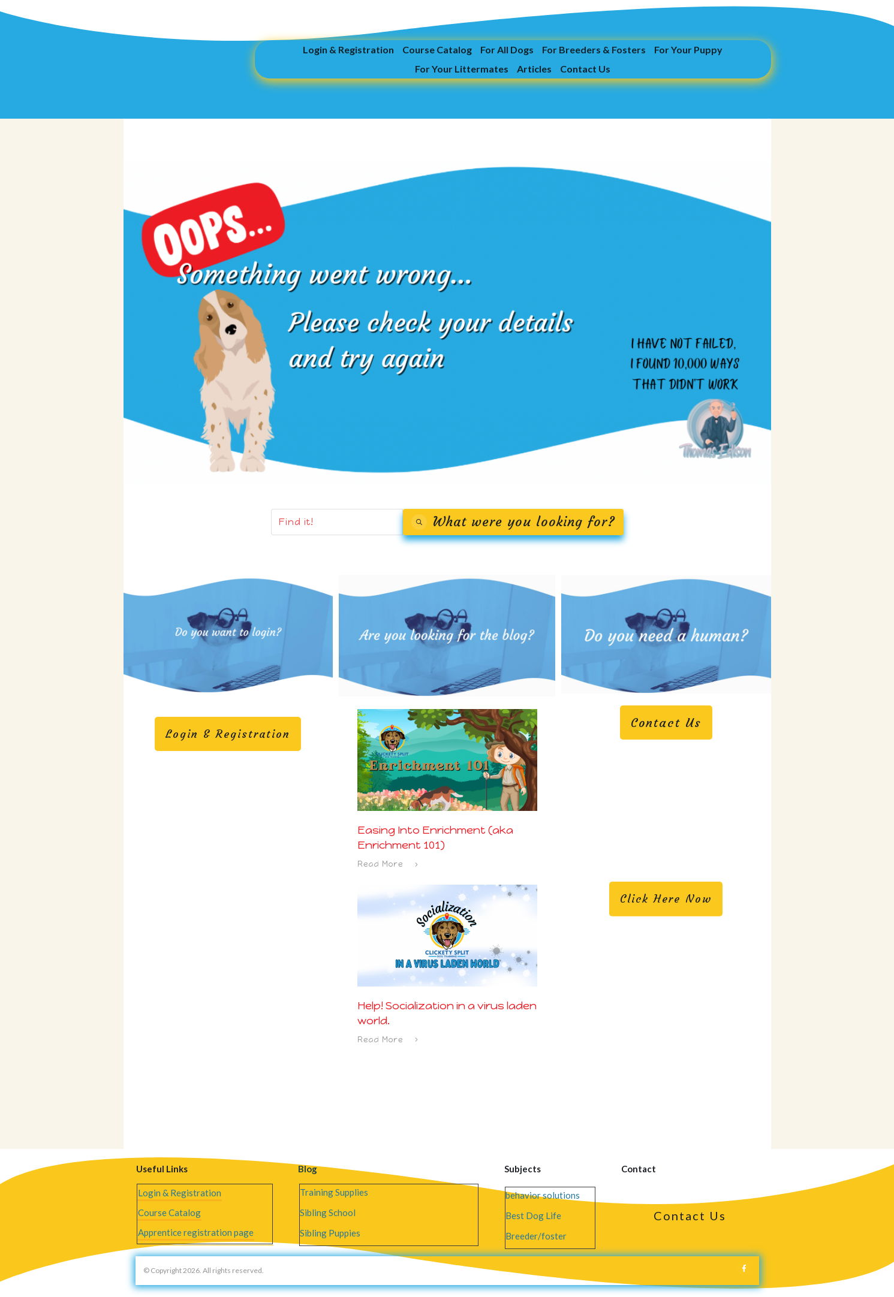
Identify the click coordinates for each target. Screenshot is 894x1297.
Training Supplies (334, 1192)
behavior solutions (542, 1195)
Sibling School (328, 1212)
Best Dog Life (533, 1215)
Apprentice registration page (196, 1232)
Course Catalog (169, 1212)
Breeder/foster (536, 1235)
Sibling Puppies (330, 1232)
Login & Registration (179, 1192)
